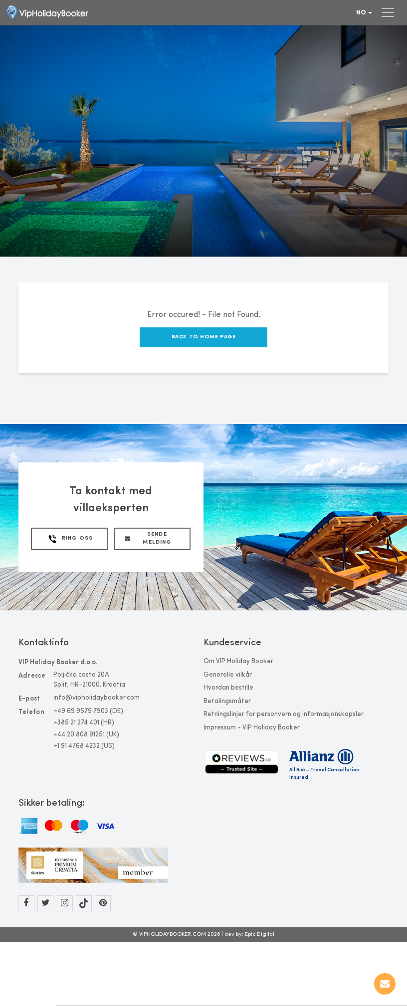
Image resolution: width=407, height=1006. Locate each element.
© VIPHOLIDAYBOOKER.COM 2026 (177, 934)
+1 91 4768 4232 (76, 746)
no (364, 12)
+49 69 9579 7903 (80, 711)
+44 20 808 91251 (79, 734)
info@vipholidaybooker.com (96, 698)
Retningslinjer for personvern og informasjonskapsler (284, 714)
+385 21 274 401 (76, 722)
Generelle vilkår (228, 675)
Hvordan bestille (228, 688)
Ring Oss (69, 539)
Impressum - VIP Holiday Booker (252, 727)
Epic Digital (259, 934)
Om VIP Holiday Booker (238, 661)
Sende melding (148, 539)
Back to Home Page (204, 337)
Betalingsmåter (227, 701)
